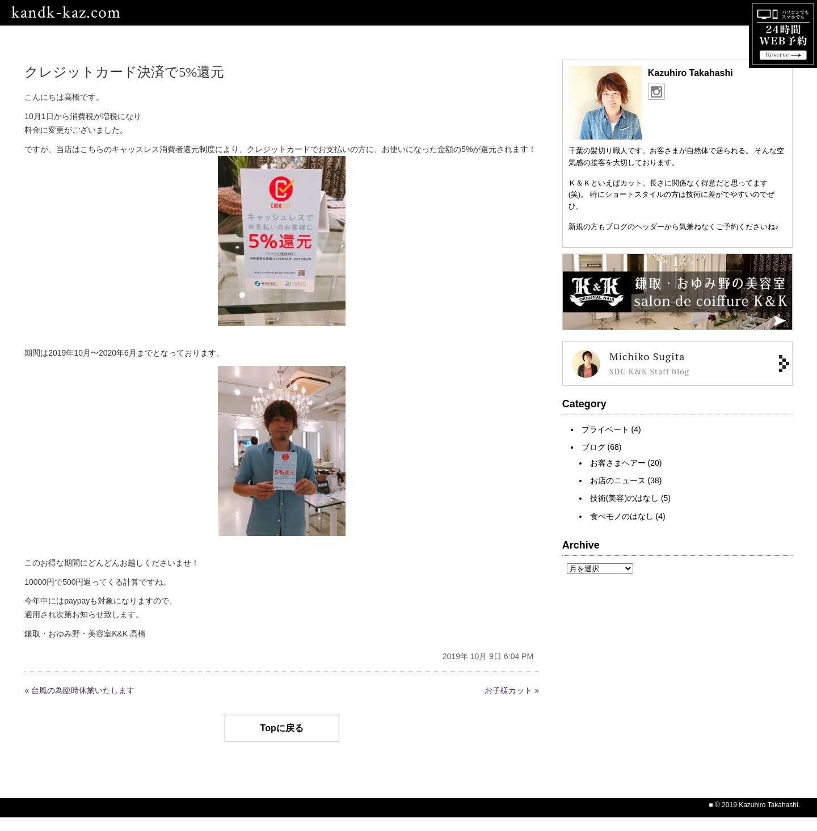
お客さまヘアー (618, 462)
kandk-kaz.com (66, 13)
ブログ (593, 447)
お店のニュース (618, 480)
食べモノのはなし (622, 516)
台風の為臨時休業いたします (82, 690)
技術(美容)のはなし (624, 498)
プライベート (605, 429)
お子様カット (508, 690)
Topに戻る (282, 728)
